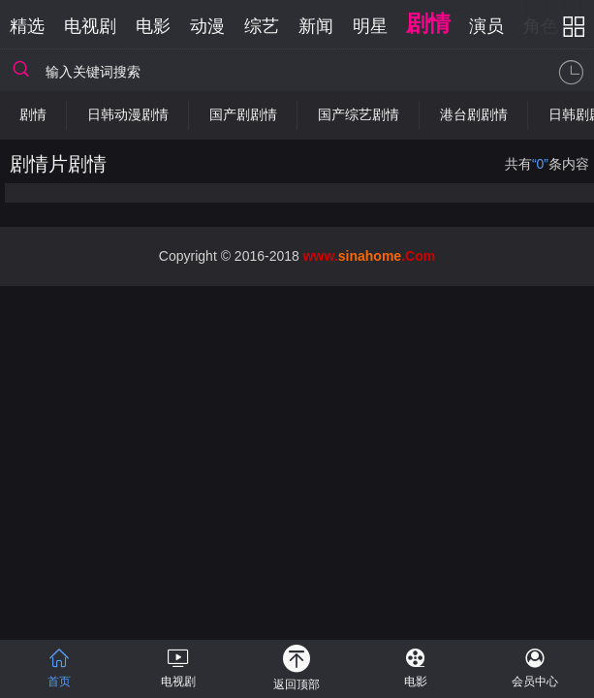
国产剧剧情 (243, 114)
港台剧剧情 (474, 114)
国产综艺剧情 (358, 114)
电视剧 (90, 26)
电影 (153, 26)
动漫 (207, 26)
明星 (370, 26)
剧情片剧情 (58, 163)
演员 (486, 26)
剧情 (428, 23)
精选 (27, 26)
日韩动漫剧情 (128, 114)
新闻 (315, 26)
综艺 (261, 26)
